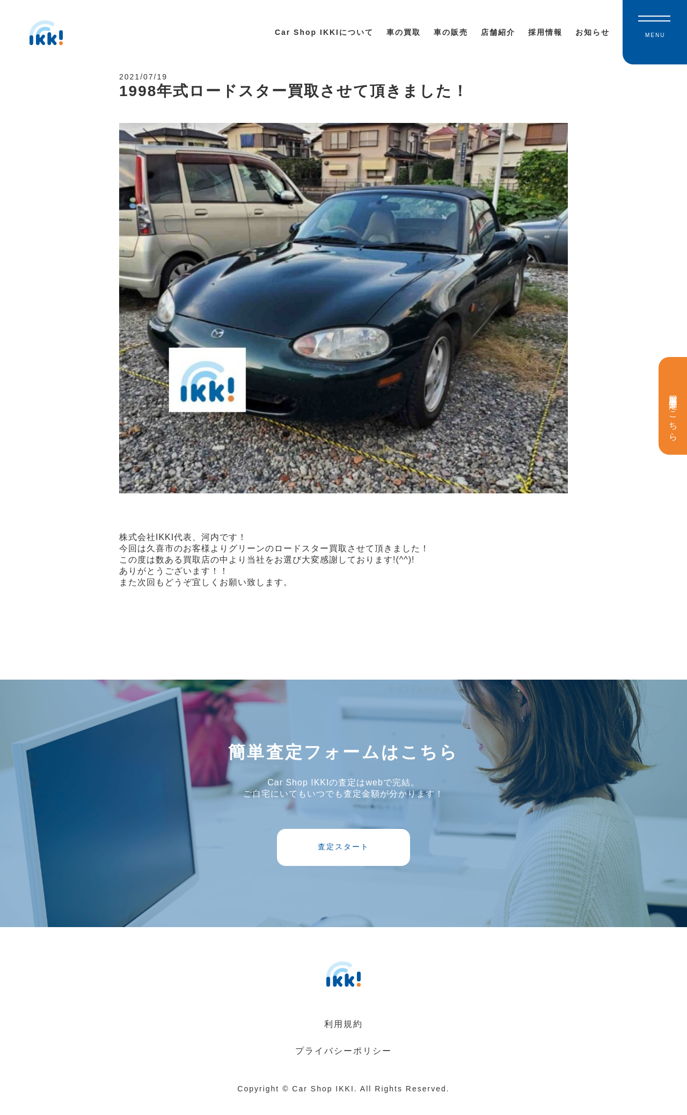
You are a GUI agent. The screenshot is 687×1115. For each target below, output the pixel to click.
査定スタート (343, 856)
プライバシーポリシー (343, 1064)
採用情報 (545, 32)
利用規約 (343, 1037)
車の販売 (451, 32)
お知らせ (592, 32)
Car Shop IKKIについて (324, 32)
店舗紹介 (498, 32)
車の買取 (403, 32)
